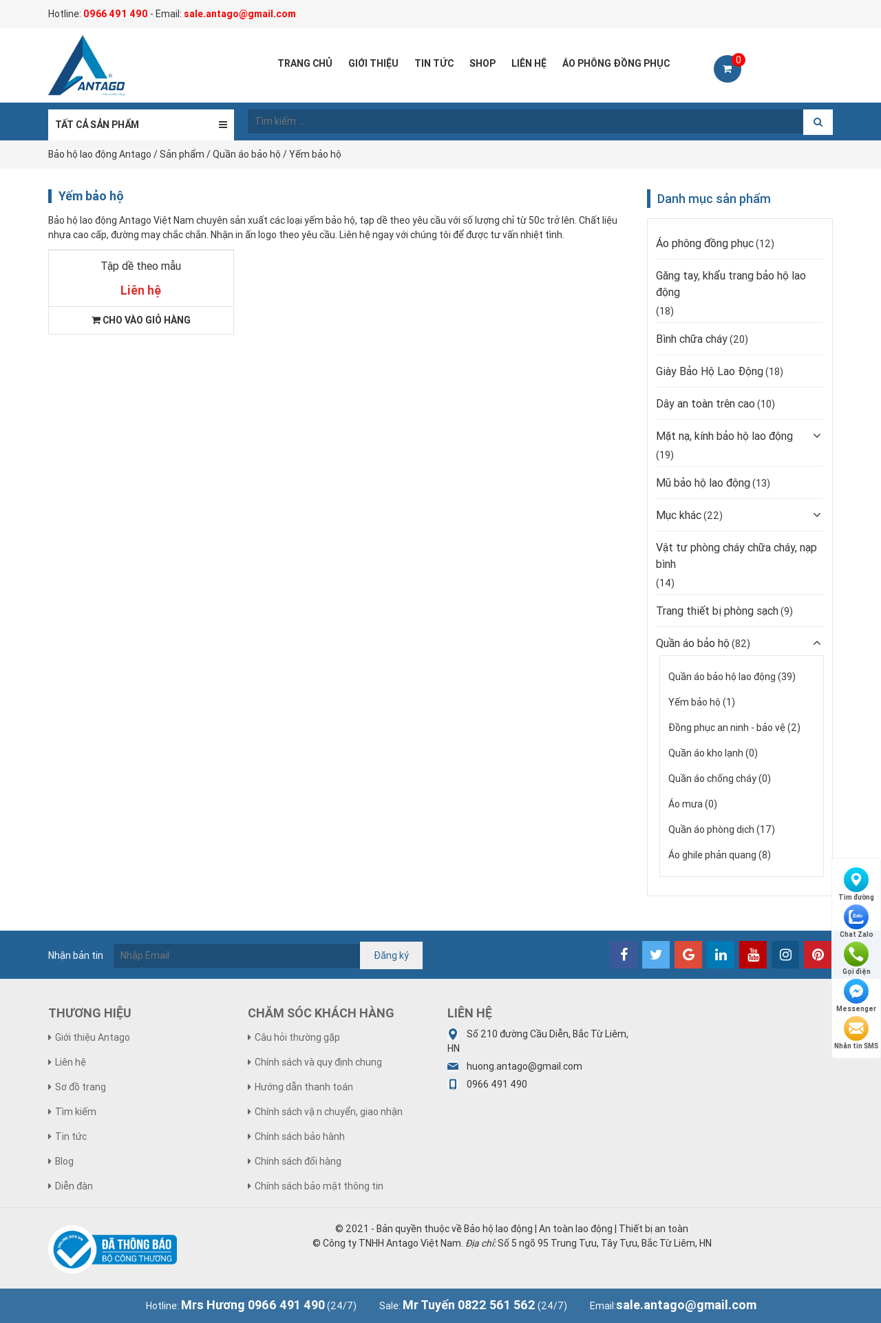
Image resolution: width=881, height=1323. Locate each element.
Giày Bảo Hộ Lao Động (709, 371)
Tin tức (71, 1136)
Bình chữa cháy (692, 339)
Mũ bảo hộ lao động (703, 482)
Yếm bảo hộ (694, 702)
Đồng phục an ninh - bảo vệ (726, 727)
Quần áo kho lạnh (705, 753)
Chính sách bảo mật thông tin (319, 1186)
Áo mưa (685, 804)
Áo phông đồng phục (705, 243)
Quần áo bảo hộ (693, 643)
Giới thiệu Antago (92, 1037)
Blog (64, 1161)
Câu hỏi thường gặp (297, 1037)
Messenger (856, 996)
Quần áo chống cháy (712, 778)
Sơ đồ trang (80, 1087)
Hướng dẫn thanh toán (304, 1087)
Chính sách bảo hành (300, 1136)
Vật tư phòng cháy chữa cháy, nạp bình (736, 555)
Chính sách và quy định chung (318, 1062)
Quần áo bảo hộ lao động (722, 676)
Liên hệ (70, 1062)
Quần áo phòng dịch (711, 829)
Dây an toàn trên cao (705, 403)
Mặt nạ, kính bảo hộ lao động (724, 436)
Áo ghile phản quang (712, 855)
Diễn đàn (74, 1186)
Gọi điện (856, 959)
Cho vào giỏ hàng (141, 320)
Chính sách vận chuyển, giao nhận (329, 1111)
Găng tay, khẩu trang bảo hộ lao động (731, 283)
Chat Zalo (856, 921)
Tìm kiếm (75, 1111)
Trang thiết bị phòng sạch (717, 610)
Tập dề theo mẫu (140, 266)
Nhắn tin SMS (856, 1033)
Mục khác (678, 515)
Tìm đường (856, 884)
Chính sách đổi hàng (298, 1161)
